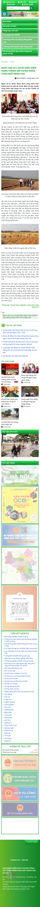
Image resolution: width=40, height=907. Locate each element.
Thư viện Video (8, 463)
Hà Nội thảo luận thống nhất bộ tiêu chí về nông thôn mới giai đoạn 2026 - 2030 (20, 331)
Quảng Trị (8, 723)
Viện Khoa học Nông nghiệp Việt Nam (19, 658)
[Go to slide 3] (15, 458)
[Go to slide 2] (13, 458)
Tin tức (12, 62)
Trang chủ (4, 62)
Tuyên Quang (10, 702)
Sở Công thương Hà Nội (13, 668)
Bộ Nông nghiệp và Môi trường (16, 637)
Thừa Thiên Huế (11, 725)
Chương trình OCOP (11, 35)
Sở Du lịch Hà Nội (11, 679)
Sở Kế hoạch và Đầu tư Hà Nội (16, 673)
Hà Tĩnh (7, 720)
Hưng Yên (8, 715)
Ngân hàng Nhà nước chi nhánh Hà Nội (19, 692)
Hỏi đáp (11, 4)
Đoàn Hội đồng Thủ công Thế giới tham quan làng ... (29, 377)
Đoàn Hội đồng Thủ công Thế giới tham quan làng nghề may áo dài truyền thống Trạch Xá (21, 337)
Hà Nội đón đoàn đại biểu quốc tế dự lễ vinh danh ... (9, 401)
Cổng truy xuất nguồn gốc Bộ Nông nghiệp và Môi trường (21, 640)
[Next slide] (35, 480)
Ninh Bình (8, 718)
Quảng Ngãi (9, 728)
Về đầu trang (31, 842)
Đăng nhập (27, 4)
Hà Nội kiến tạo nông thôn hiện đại (15, 356)
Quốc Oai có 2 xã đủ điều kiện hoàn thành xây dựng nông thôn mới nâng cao (20, 316)
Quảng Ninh (9, 710)
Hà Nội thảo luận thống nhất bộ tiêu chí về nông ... (10, 379)
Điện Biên (8, 712)
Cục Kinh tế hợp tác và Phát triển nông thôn (21, 648)
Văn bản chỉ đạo (9, 26)
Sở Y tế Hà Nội (10, 671)
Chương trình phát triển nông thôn (18, 46)
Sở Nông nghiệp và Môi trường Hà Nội (19, 661)
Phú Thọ (8, 707)
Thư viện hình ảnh (9, 432)
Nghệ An (8, 741)
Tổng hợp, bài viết (10, 30)
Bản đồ (33, 2)
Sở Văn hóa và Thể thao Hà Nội (16, 681)
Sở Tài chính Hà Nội (12, 689)
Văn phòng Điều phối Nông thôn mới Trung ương (21, 645)
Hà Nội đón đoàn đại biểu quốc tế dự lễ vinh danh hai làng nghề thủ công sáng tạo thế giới (20, 343)
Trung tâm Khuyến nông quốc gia (17, 656)
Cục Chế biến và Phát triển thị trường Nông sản (21, 652)
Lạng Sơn (8, 699)
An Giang (8, 738)
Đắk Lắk (8, 733)
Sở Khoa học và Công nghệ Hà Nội (17, 676)
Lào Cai (7, 697)
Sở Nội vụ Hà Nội (11, 684)
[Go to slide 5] (20, 458)
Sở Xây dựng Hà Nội (12, 686)
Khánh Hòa (9, 730)
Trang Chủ (9, 2)
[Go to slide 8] (27, 458)
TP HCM (8, 736)
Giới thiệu (7, 21)
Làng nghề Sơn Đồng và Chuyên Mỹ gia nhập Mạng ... (29, 401)
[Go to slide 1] (10, 458)
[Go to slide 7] (24, 458)
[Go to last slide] (32, 480)
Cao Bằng (8, 694)
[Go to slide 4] (17, 458)
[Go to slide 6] (22, 458)
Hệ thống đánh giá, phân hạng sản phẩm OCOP (17, 52)
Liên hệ (22, 2)
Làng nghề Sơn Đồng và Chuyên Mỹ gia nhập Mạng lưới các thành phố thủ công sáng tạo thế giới (20, 349)
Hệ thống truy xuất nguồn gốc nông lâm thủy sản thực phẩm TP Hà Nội (20, 664)
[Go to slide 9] (29, 458)
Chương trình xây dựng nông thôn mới (17, 40)
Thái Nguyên (9, 704)
